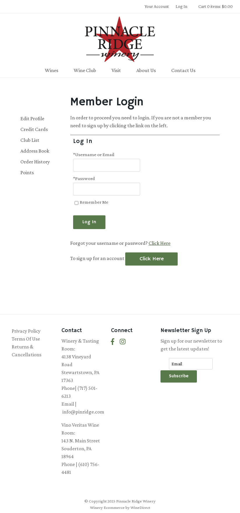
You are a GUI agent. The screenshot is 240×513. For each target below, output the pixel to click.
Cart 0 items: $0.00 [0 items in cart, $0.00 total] (215, 6)
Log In (181, 6)
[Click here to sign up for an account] (151, 259)
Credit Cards (34, 129)
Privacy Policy (26, 331)
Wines (51, 70)
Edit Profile (32, 118)
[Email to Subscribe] (191, 364)
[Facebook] (112, 342)
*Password (84, 178)
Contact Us (183, 70)
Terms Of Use (26, 339)
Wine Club (85, 70)
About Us (146, 70)
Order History (35, 162)
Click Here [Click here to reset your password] (159, 243)
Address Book (34, 151)
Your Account (156, 6)
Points (27, 172)
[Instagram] (123, 342)
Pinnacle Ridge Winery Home (120, 39)
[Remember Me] (76, 203)
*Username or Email (93, 154)
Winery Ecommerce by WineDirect (120, 507)
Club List (29, 140)
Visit (116, 70)
